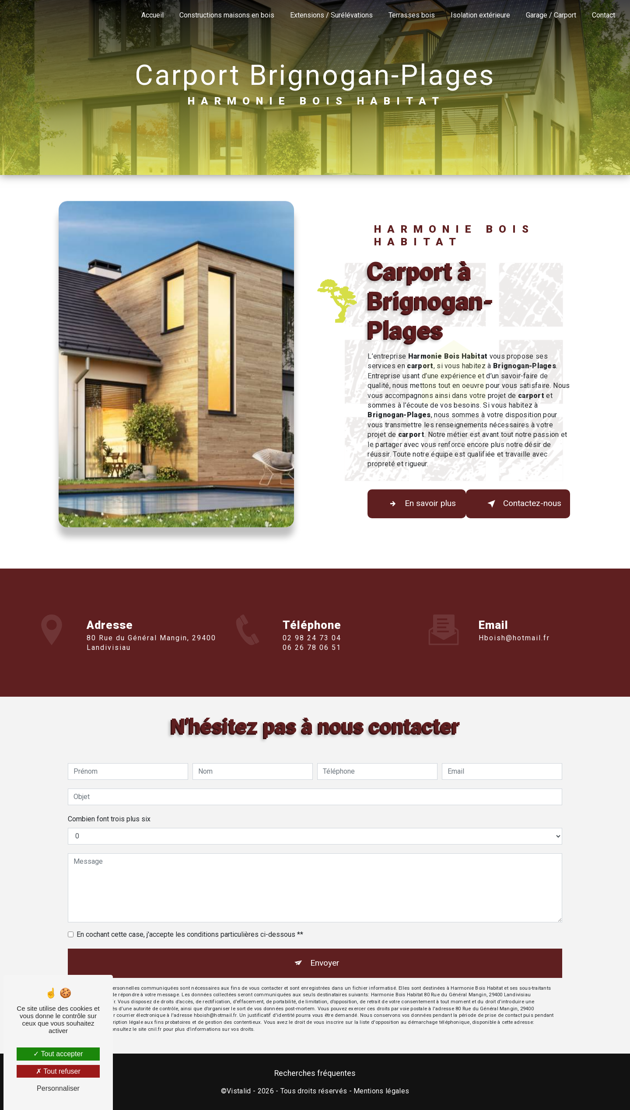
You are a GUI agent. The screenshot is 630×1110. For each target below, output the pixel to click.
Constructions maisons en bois (226, 15)
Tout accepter (58, 1054)
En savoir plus (420, 503)
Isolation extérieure (480, 15)
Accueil (152, 15)
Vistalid (239, 1091)
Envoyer (325, 963)
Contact (603, 15)
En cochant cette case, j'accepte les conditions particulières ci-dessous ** (190, 934)
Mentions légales (381, 1091)
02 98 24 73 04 (312, 650)
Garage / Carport (551, 15)
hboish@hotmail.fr (514, 625)
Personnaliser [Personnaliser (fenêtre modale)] (58, 1088)
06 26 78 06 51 (312, 660)
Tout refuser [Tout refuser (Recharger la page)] (58, 1071)
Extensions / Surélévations (331, 15)
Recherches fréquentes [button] (315, 1073)
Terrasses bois (411, 15)
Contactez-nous (522, 503)
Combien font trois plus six (109, 819)
